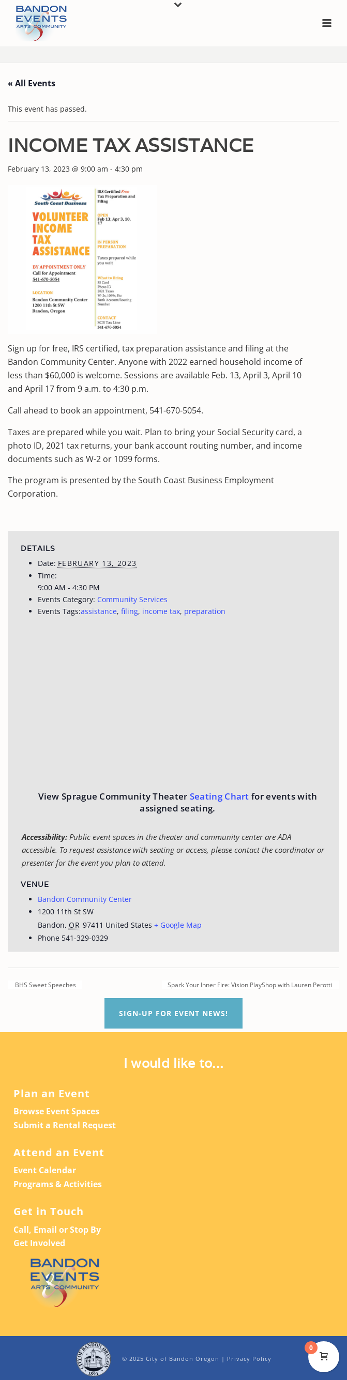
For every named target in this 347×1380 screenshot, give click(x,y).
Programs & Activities (57, 1184)
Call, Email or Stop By (57, 1229)
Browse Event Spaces (56, 1111)
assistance (99, 611)
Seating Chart (219, 796)
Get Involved (39, 1243)
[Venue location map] (261, 700)
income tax (161, 611)
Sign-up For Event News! (173, 1013)
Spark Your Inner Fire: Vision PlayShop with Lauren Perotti (251, 984)
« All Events (31, 83)
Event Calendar (44, 1170)
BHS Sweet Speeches (44, 984)
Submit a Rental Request (64, 1125)
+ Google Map (178, 925)
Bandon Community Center (85, 899)
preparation (204, 611)
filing (129, 611)
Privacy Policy (249, 1358)
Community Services (132, 599)
